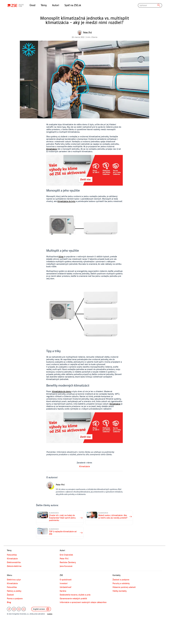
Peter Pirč (64, 558)
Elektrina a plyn (14, 580)
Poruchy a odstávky (121, 583)
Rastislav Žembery (68, 562)
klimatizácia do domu (61, 391)
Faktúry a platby (14, 591)
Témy (44, 5)
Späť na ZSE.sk (72, 5)
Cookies (49, 614)
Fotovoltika (12, 555)
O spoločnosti (66, 580)
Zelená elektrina (14, 566)
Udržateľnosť (65, 587)
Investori (64, 583)
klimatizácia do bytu (66, 201)
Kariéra (63, 591)
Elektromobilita (14, 562)
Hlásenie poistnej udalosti (124, 587)
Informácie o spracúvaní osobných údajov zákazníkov (83, 602)
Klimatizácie (84, 466)
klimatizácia (51, 149)
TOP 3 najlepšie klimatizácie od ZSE (63, 532)
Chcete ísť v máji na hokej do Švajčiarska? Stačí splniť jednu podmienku (62, 518)
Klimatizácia (115, 404)
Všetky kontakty (120, 591)
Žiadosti (10, 595)
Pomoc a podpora (15, 598)
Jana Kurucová (66, 566)
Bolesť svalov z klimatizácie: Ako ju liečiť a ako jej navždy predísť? (112, 516)
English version (42, 609)
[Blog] (16, 5)
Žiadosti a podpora (121, 580)
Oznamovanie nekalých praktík (73, 598)
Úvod (32, 5)
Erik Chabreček (66, 555)
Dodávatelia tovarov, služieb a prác (75, 595)
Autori (55, 5)
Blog (9, 602)
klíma (61, 256)
